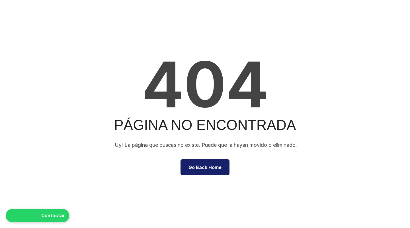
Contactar (37, 215)
